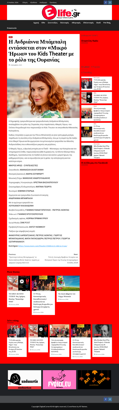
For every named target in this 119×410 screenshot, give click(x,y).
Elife (43, 23)
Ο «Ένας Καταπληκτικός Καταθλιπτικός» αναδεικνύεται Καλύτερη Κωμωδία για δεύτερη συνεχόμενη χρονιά (43, 302)
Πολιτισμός (64, 23)
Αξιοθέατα (33, 2)
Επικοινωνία (11, 28)
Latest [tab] (86, 66)
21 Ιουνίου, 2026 (39, 312)
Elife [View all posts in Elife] (10, 37)
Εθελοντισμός (88, 23)
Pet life (106, 23)
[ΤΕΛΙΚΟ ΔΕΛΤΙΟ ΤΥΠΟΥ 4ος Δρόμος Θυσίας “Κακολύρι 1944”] (18, 283)
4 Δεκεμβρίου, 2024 (16, 65)
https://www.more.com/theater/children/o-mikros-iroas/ (42, 246)
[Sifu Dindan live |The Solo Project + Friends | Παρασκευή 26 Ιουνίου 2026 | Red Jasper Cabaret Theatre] (86, 150)
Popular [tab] (96, 66)
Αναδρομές (43, 2)
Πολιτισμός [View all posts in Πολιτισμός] (97, 77)
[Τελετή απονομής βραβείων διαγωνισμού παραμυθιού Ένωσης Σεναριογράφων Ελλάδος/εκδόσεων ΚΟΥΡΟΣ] (86, 113)
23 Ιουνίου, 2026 (14, 304)
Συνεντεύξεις (52, 23)
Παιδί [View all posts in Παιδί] (95, 106)
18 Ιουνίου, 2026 (64, 299)
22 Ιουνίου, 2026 (57, 354)
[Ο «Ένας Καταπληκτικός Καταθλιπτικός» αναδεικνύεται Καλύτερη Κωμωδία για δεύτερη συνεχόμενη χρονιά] (43, 283)
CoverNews (71, 406)
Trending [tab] (87, 72)
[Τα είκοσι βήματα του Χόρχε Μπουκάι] (68, 283)
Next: (60, 258)
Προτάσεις (53, 2)
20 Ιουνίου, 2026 (100, 354)
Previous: (26, 258)
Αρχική (36, 23)
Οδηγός (25, 2)
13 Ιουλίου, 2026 (14, 354)
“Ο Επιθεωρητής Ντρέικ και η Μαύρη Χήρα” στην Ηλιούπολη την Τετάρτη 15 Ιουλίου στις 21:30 (102, 84)
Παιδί (98, 23)
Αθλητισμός (76, 23)
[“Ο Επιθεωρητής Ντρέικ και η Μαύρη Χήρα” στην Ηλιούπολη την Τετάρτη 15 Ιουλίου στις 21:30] (86, 83)
